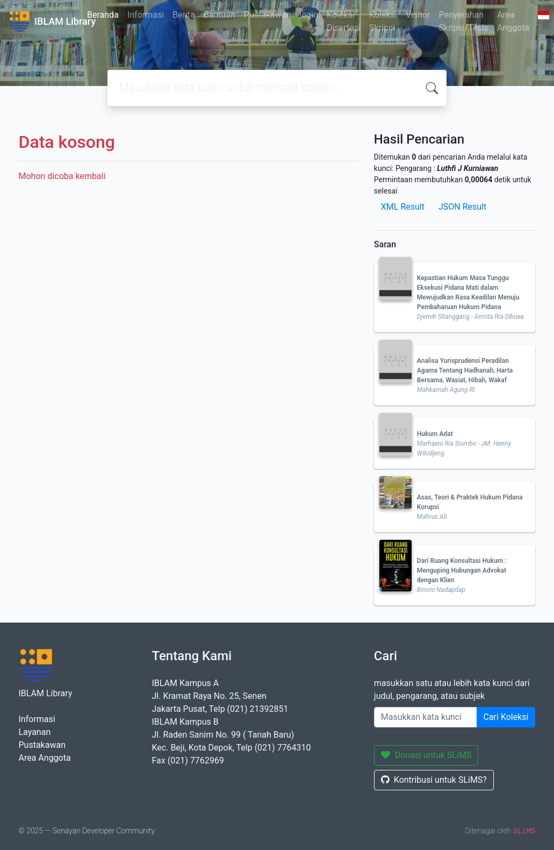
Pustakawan (267, 15)
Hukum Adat (435, 434)
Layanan (35, 732)
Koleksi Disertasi (344, 21)
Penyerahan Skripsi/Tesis (463, 21)
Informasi (145, 15)
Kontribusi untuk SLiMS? (434, 780)
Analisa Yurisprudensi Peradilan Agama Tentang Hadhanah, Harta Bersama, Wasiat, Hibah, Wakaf (465, 370)
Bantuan (219, 15)
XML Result (403, 207)
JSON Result (462, 207)
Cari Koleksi (506, 717)
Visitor (418, 15)
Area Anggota (513, 21)
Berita (183, 15)
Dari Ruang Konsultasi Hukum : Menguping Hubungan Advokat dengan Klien (462, 570)
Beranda (103, 15)
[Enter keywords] (425, 717)
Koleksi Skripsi (383, 21)
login (308, 15)
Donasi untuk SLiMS (426, 755)
